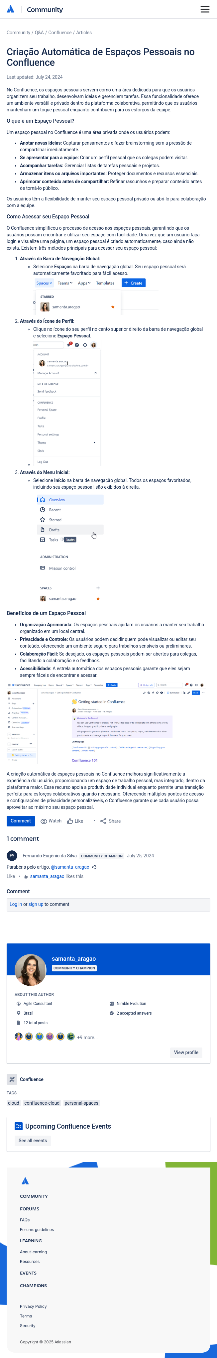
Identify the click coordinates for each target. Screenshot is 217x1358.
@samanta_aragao (70, 867)
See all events (33, 1140)
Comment (21, 820)
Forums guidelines (37, 1229)
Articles (84, 32)
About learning (33, 1251)
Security (28, 1325)
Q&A (39, 32)
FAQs (25, 1219)
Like (11, 876)
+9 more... (87, 1037)
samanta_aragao (47, 876)
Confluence (60, 32)
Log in (16, 904)
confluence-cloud (41, 1103)
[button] (96, 296)
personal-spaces (81, 1103)
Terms (26, 1315)
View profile (186, 1052)
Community (45, 9)
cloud (13, 1103)
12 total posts (36, 1023)
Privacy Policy (33, 1306)
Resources (30, 1261)
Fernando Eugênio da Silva (50, 855)
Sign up (36, 904)
